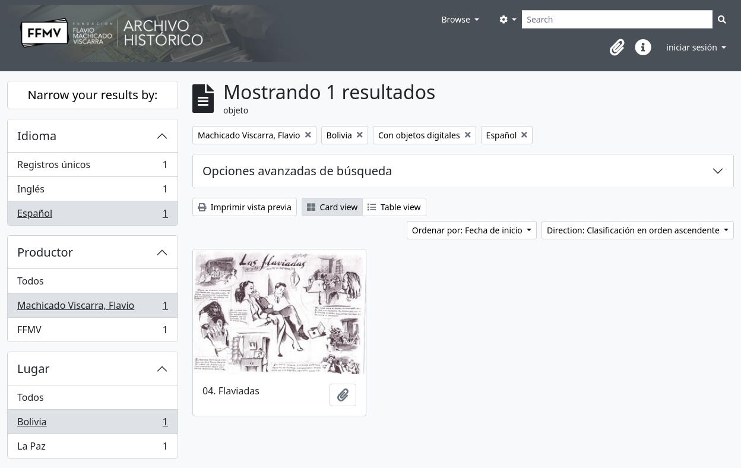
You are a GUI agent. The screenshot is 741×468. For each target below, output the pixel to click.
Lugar (33, 369)
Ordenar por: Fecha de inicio (468, 230)
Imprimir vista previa (245, 207)
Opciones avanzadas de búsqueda (297, 171)
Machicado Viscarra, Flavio (92, 308)
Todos (30, 280)
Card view (332, 207)
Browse (456, 19)
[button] (617, 47)
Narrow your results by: (93, 95)
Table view (394, 207)
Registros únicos (92, 167)
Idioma (36, 136)
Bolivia (92, 424)
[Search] (617, 19)
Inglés (92, 191)
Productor (45, 252)
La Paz (92, 448)
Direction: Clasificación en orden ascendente (634, 230)
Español (92, 215)
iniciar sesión (692, 47)
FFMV (92, 331)
